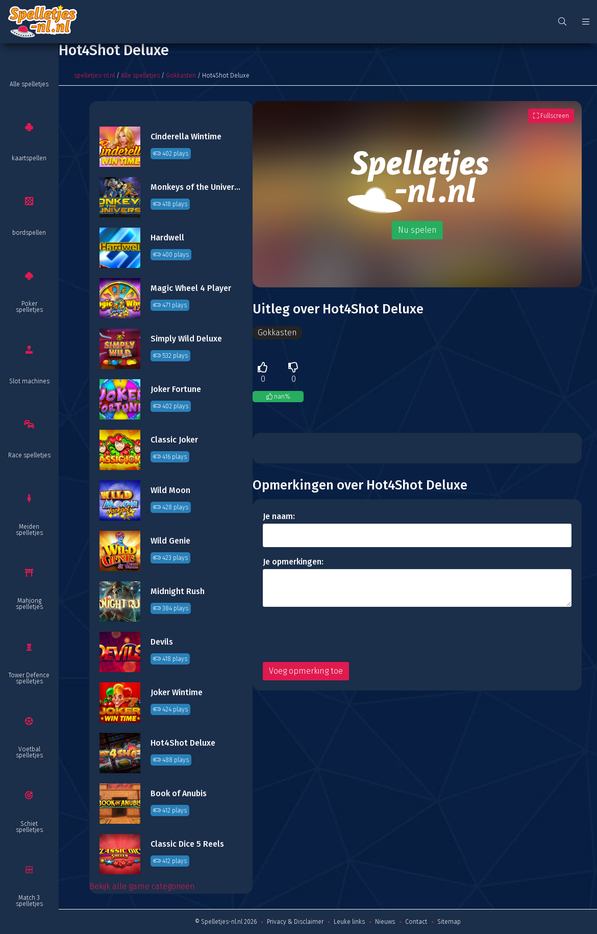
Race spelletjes (29, 455)
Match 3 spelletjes (29, 900)
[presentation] (340, 634)
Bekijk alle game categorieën (142, 886)
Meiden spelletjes (29, 529)
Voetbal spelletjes (29, 752)
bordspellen (29, 232)
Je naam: (279, 516)
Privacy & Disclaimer (295, 921)
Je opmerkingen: (293, 562)
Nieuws (385, 921)
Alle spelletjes (29, 84)
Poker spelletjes (29, 306)
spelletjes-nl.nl (94, 75)
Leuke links (349, 921)
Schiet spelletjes (29, 826)
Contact (416, 921)
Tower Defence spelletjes (29, 678)
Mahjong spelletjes (29, 603)
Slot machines (29, 381)
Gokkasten (181, 75)
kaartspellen (29, 158)
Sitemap (449, 921)
